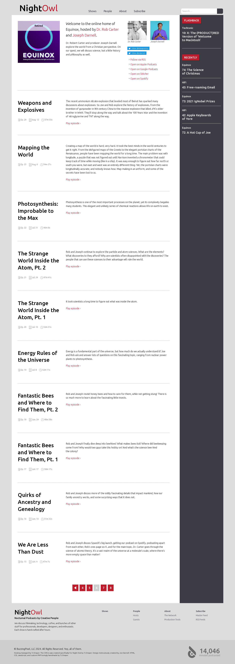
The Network (170, 615)
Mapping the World (33, 151)
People (108, 11)
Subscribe (139, 11)
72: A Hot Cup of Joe (196, 132)
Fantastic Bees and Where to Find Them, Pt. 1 (38, 452)
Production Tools (172, 619)
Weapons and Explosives (35, 106)
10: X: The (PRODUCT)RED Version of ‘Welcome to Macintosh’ (200, 36)
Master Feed (202, 615)
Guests (136, 619)
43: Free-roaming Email (198, 87)
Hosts (136, 615)
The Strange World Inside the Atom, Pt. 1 (38, 310)
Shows (92, 11)
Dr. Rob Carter (108, 29)
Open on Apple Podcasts (143, 64)
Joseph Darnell (84, 35)
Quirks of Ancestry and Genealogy (34, 502)
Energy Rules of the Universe (37, 356)
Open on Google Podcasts (144, 69)
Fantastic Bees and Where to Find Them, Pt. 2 (38, 402)
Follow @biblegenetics (139, 48)
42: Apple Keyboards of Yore (196, 116)
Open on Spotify (139, 78)
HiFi (184, 82)
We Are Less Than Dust (33, 548)
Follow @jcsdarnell (138, 53)
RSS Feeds (200, 619)
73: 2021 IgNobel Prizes (198, 101)
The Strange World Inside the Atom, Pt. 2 (38, 260)
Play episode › (73, 123)
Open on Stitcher (139, 73)
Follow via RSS (138, 59)
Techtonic (187, 28)
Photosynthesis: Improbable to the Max (38, 211)
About (123, 11)
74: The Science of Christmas (193, 71)
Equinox (186, 65)
